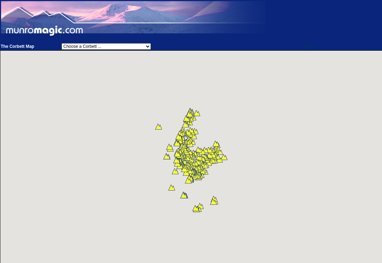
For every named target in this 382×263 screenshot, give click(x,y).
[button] (224, 157)
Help (309, 46)
